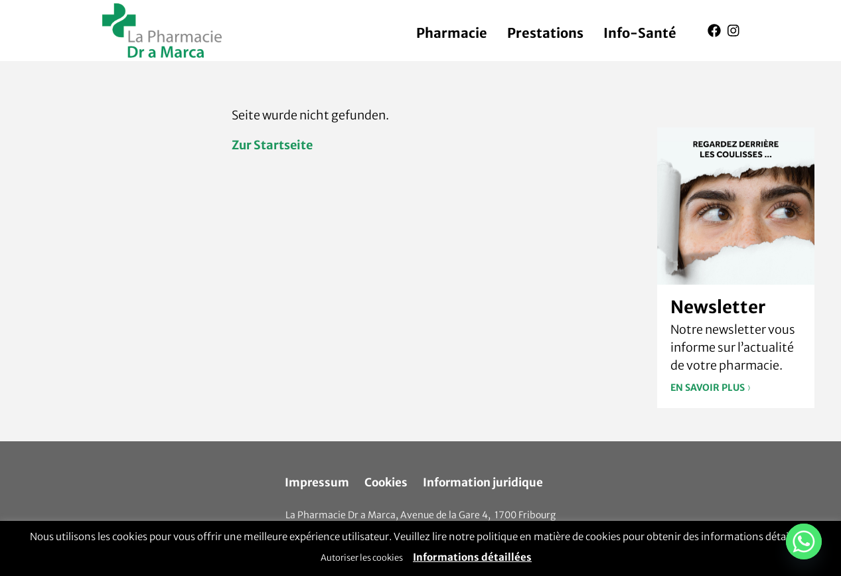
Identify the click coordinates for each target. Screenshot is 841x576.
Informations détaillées (472, 557)
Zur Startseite (272, 145)
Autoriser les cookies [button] (362, 557)
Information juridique (483, 482)
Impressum (317, 482)
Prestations (545, 33)
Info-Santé (639, 33)
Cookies (386, 482)
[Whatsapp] (804, 541)
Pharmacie (451, 33)
